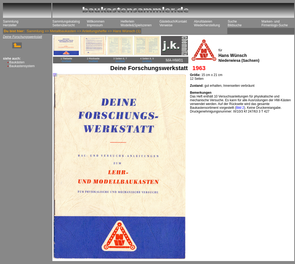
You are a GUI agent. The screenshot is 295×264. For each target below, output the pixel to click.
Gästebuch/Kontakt (173, 21)
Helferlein (127, 21)
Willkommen (95, 21)
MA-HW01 (174, 60)
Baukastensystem (22, 66)
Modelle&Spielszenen (136, 25)
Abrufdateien (203, 21)
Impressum (95, 25)
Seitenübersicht (63, 25)
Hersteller (10, 25)
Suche (232, 21)
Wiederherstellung (207, 25)
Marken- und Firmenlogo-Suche (274, 23)
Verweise (165, 25)
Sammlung (10, 21)
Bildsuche (235, 25)
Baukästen (16, 62)
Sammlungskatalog (66, 21)
